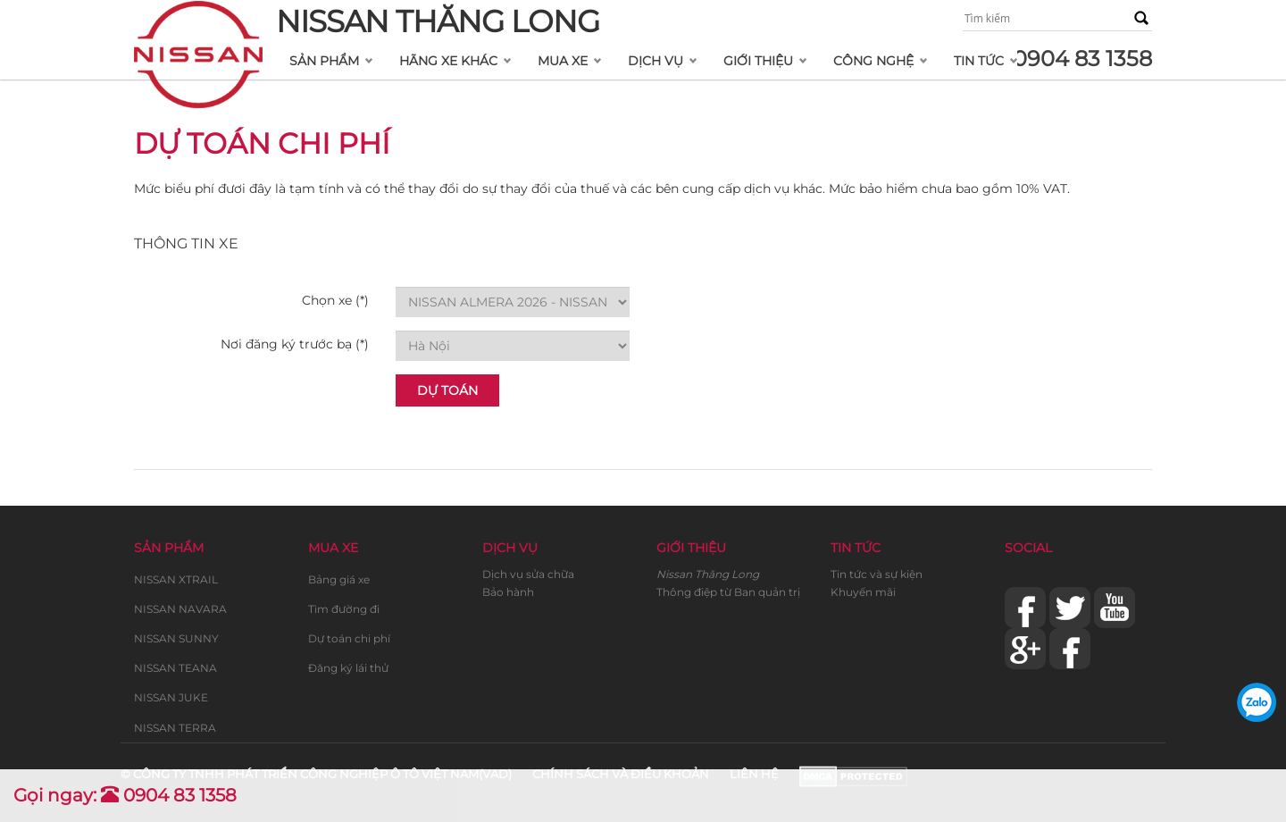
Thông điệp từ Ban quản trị (728, 592)
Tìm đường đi (344, 609)
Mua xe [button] (563, 61)
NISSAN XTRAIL (176, 579)
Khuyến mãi (863, 592)
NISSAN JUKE (171, 697)
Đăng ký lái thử (348, 668)
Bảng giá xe (339, 579)
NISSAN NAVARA (180, 609)
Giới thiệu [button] (758, 61)
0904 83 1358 (1082, 58)
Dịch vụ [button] (655, 61)
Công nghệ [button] (873, 61)
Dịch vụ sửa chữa (528, 574)
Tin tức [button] (979, 61)
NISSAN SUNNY (176, 638)
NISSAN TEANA (175, 668)
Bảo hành (508, 592)
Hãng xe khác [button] (448, 61)
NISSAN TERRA (175, 727)
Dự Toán (447, 390)
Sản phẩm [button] (324, 61)
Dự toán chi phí (349, 638)
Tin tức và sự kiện (877, 574)
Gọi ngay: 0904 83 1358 (125, 795)
